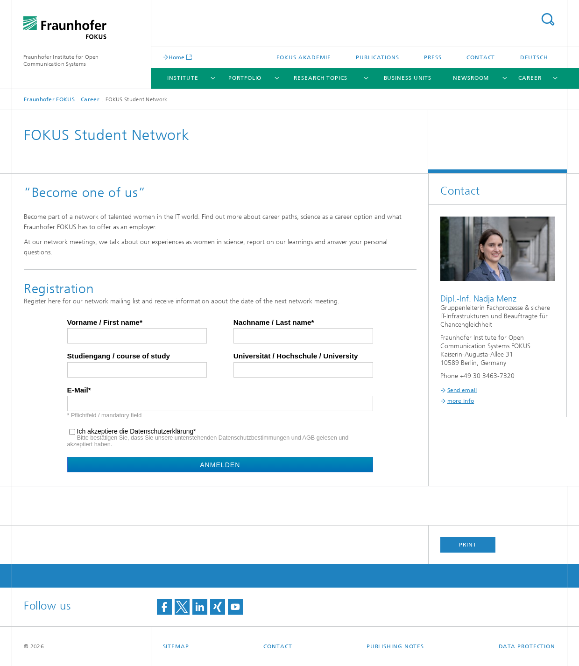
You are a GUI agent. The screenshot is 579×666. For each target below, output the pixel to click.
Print (468, 544)
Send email (462, 390)
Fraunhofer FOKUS (49, 99)
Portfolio (244, 78)
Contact (480, 57)
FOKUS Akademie (303, 57)
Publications (377, 57)
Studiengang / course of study (118, 356)
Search (547, 19)
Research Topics (320, 78)
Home (177, 57)
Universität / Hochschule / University (295, 356)
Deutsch (534, 57)
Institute (182, 78)
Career (529, 78)
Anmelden (220, 465)
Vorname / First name (103, 322)
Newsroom (471, 78)
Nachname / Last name (272, 322)
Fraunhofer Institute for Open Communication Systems (61, 60)
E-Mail (77, 390)
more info (460, 401)
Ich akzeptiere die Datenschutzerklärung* (136, 431)
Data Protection (527, 646)
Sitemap (176, 646)
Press (433, 57)
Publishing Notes (395, 646)
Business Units (408, 78)
